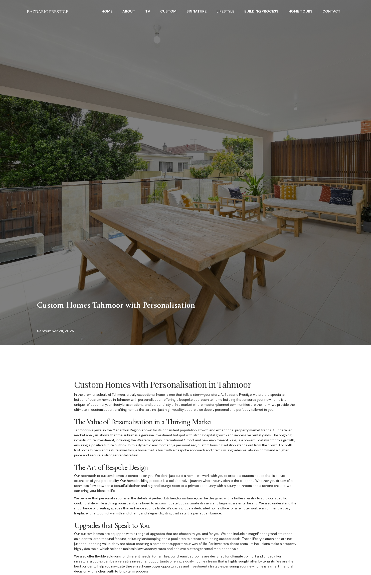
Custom (168, 11)
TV (147, 11)
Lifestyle (225, 11)
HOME (107, 11)
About (128, 11)
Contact (331, 11)
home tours (300, 11)
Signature (197, 11)
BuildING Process (261, 11)
